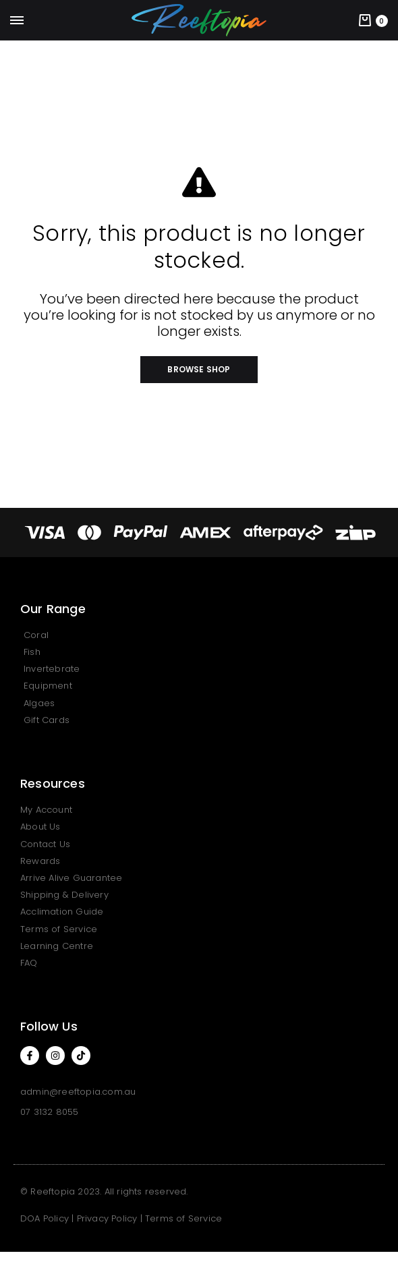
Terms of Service (183, 1218)
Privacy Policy (107, 1218)
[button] (198, 369)
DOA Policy (44, 1218)
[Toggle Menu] (17, 20)
